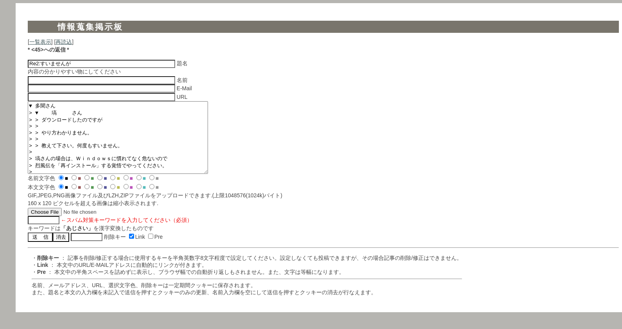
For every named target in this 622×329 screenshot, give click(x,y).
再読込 (64, 42)
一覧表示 (40, 42)
